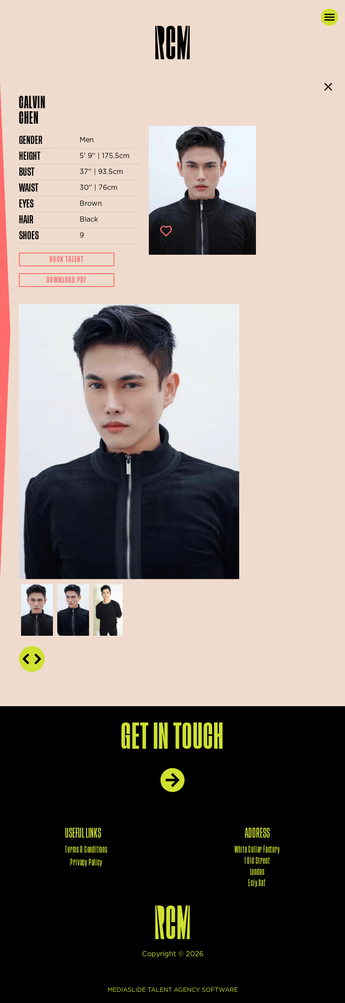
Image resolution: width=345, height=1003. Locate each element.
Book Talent (66, 259)
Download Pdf (66, 280)
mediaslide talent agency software (173, 990)
